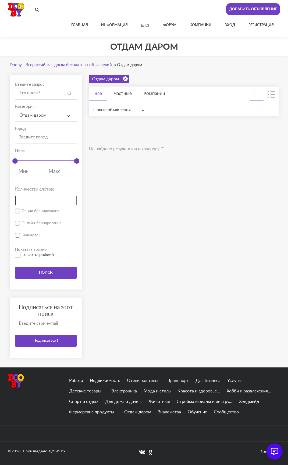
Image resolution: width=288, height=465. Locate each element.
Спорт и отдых (83, 401)
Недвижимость (105, 380)
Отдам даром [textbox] (32, 115)
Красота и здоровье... (198, 391)
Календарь (31, 235)
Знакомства (169, 412)
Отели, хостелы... (144, 380)
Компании (154, 93)
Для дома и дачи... (123, 401)
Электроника (124, 391)
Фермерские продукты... (93, 412)
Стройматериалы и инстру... (204, 401)
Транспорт (178, 380)
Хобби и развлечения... (249, 391)
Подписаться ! (45, 340)
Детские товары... (87, 391)
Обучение (197, 412)
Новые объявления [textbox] (112, 110)
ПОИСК (46, 272)
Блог (145, 25)
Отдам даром (110, 78)
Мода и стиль (157, 391)
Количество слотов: (34, 189)
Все (98, 93)
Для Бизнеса (208, 380)
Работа (76, 380)
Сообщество (226, 412)
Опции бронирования (40, 211)
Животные (159, 401)
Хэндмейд (249, 401)
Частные (123, 93)
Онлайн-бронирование (41, 223)
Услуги (234, 380)
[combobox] (46, 115)
